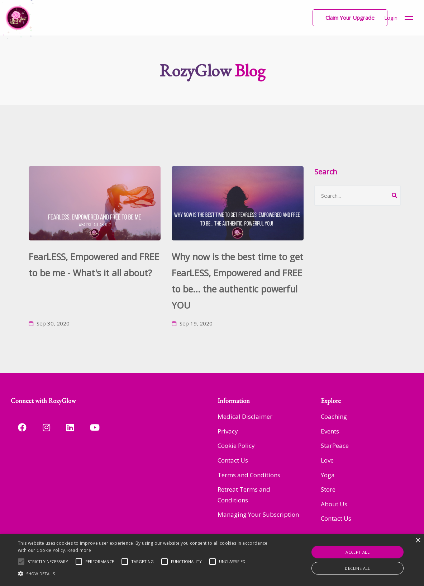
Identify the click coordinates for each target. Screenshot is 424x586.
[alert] (212, 560)
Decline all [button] (357, 568)
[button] (350, 17)
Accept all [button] (358, 552)
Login (390, 17)
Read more (79, 550)
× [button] (417, 540)
